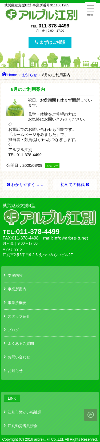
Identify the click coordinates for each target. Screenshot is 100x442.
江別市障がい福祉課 (24, 412)
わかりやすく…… (27, 184)
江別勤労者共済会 (23, 426)
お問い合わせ (19, 357)
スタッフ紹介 (19, 316)
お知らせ (29, 75)
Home (12, 75)
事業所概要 (17, 303)
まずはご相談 (50, 42)
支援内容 (15, 275)
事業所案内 (17, 289)
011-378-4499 (53, 26)
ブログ (13, 330)
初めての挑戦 (73, 184)
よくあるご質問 (21, 343)
